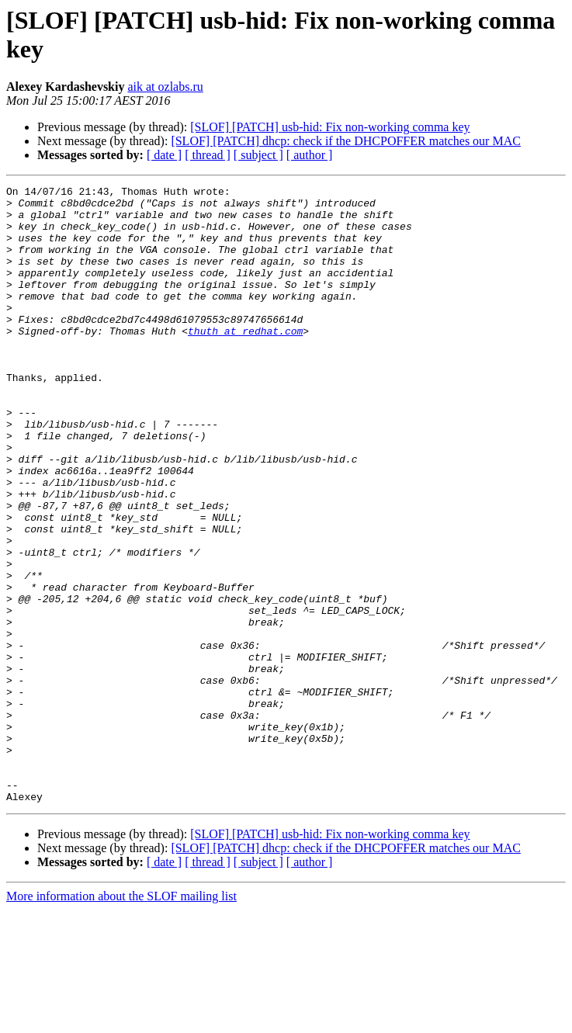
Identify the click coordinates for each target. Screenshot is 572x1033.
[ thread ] (208, 154)
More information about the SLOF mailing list (121, 1019)
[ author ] (309, 154)
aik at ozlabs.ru (165, 86)
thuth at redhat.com (245, 361)
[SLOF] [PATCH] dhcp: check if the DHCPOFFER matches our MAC (346, 140)
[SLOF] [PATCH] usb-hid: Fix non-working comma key (330, 126)
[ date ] (164, 154)
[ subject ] (258, 154)
